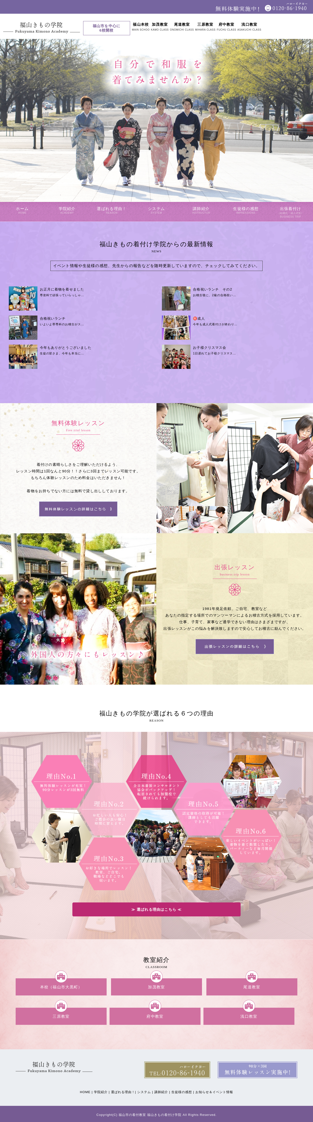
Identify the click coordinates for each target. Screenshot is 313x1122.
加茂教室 (156, 987)
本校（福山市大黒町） (61, 987)
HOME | (86, 1092)
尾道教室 (251, 987)
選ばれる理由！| (123, 1092)
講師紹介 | (162, 1092)
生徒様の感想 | (182, 1092)
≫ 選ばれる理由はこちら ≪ (156, 909)
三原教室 (61, 1016)
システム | (145, 1092)
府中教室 (154, 1016)
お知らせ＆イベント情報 (214, 1092)
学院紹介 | (102, 1092)
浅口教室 (248, 1016)
